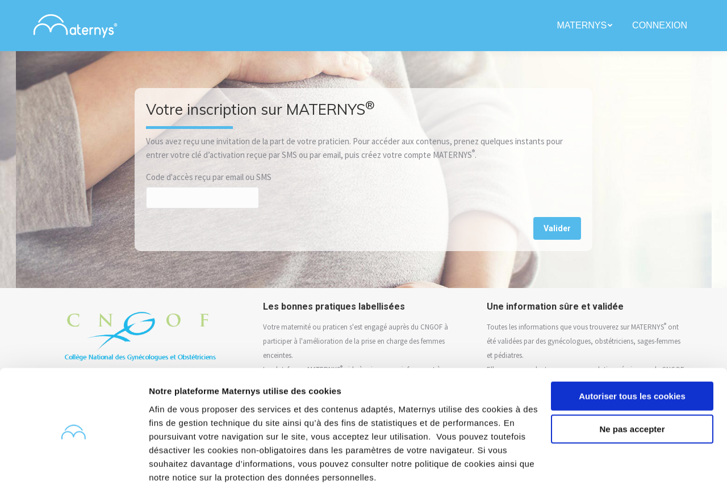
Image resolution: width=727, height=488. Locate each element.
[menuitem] (586, 25)
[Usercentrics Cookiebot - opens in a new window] (73, 465)
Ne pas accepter (632, 386)
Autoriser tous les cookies (632, 353)
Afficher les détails (187, 465)
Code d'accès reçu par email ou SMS (208, 177)
